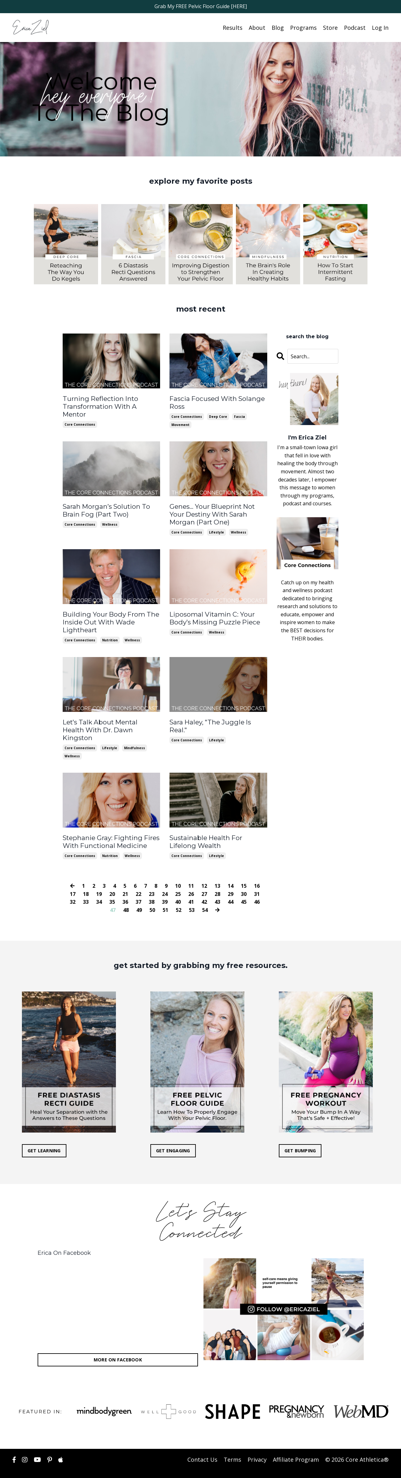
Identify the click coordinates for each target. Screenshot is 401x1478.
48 (126, 897)
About (257, 27)
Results (232, 27)
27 (204, 881)
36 (125, 889)
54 (205, 897)
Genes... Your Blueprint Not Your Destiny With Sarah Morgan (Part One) (211, 513)
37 (138, 889)
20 (112, 881)
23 (151, 881)
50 (152, 897)
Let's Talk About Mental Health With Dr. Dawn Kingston (110, 722)
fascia (239, 415)
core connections (80, 415)
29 (230, 881)
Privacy (257, 1447)
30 (244, 881)
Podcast (355, 27)
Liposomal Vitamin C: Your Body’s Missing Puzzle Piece (213, 615)
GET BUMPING (300, 1139)
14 (230, 873)
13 (217, 873)
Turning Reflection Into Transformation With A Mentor (110, 401)
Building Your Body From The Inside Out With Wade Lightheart (108, 619)
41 (191, 889)
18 (86, 881)
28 (217, 881)
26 (191, 881)
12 (204, 873)
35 (112, 889)
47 (113, 897)
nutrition (110, 637)
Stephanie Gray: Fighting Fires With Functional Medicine (110, 830)
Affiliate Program (296, 1447)
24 (165, 881)
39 (165, 889)
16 (257, 873)
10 (178, 873)
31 (257, 881)
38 (151, 889)
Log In (380, 27)
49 (139, 897)
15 (244, 873)
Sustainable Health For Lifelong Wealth (218, 830)
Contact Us (202, 1447)
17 (73, 881)
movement (180, 424)
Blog (278, 27)
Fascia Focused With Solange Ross (214, 401)
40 (178, 889)
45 (244, 889)
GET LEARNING (44, 1139)
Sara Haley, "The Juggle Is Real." (217, 719)
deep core (218, 415)
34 (99, 889)
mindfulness (134, 736)
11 (191, 873)
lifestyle (216, 530)
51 (165, 897)
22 (138, 881)
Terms (232, 1447)
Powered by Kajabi (369, 1468)
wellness (109, 523)
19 (99, 881)
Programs (303, 27)
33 (86, 889)
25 (178, 881)
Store (330, 27)
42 (204, 889)
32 (73, 889)
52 (178, 897)
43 (217, 889)
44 (230, 889)
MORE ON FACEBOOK (118, 1348)
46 (257, 889)
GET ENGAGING (173, 1139)
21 (125, 881)
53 (192, 897)
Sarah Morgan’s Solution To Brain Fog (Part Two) (104, 509)
